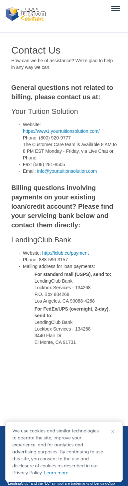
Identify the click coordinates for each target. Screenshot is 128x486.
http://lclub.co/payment (65, 253)
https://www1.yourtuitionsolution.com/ (61, 131)
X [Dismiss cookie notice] (112, 431)
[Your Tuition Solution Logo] (25, 14)
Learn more (56, 473)
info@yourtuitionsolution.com (67, 171)
